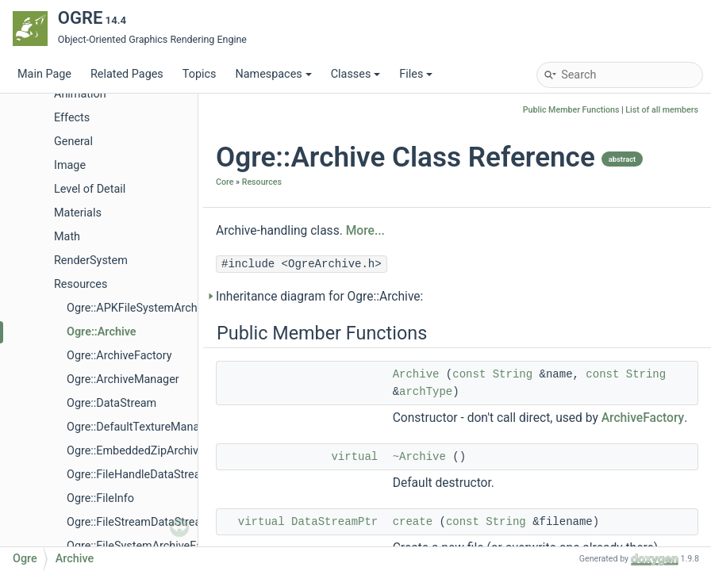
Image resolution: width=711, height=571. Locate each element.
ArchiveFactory (643, 418)
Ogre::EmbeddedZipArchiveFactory (154, 451)
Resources (80, 284)
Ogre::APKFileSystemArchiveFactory (158, 308)
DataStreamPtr (334, 521)
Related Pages (126, 74)
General (73, 141)
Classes (356, 74)
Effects (72, 118)
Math (67, 236)
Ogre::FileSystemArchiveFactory (147, 546)
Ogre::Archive (101, 332)
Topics (200, 74)
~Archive (419, 456)
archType (425, 391)
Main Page (44, 74)
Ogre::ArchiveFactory (119, 355)
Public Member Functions (571, 110)
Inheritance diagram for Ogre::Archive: (319, 296)
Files (415, 74)
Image (70, 165)
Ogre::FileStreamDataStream (139, 522)
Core (224, 182)
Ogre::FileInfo (100, 498)
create (412, 521)
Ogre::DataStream (111, 403)
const (469, 374)
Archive (416, 374)
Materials (78, 213)
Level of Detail (89, 189)
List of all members (661, 110)
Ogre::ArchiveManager (123, 379)
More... (365, 231)
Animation (80, 94)
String (512, 374)
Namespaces (273, 74)
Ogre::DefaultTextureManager (141, 427)
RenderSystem (91, 260)
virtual (354, 456)
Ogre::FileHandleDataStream (138, 474)
